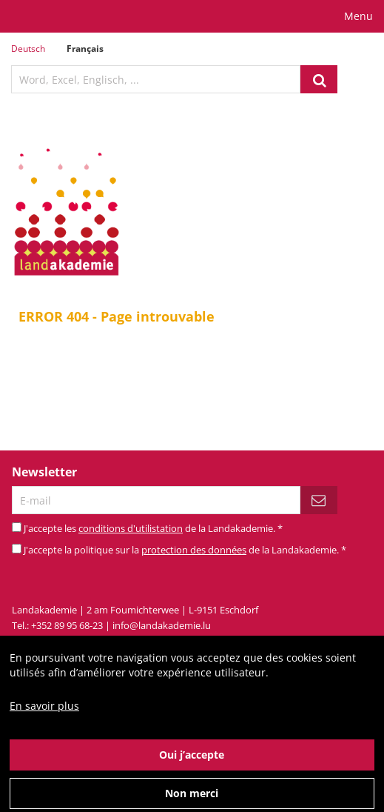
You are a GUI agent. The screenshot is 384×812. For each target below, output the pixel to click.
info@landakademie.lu (161, 625)
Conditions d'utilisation (300, 641)
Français (85, 48)
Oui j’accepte (191, 765)
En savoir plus (44, 716)
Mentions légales (203, 641)
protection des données (193, 549)
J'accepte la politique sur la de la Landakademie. (185, 549)
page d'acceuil (229, 391)
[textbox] (155, 79)
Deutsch (28, 48)
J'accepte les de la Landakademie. (153, 528)
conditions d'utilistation (130, 528)
